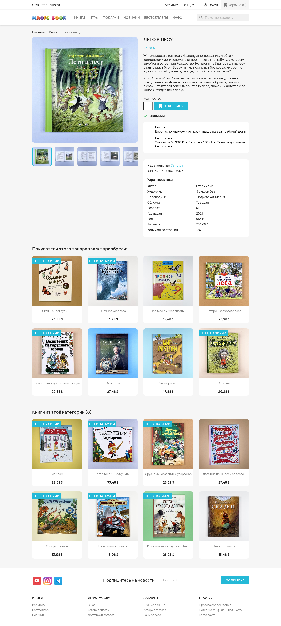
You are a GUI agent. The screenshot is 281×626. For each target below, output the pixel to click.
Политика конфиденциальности (220, 610)
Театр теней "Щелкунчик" (112, 474)
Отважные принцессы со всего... (224, 474)
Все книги (38, 605)
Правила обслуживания (215, 605)
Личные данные (154, 605)
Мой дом (57, 474)
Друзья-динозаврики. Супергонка (168, 474)
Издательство (158, 165)
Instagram (47, 581)
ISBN (151, 171)
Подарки (111, 17)
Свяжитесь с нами (46, 5)
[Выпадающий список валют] (189, 5)
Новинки (132, 17)
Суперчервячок (57, 546)
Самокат (177, 165)
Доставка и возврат (101, 615)
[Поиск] (223, 17)
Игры (94, 17)
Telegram (58, 581)
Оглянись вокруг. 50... (57, 311)
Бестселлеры (156, 17)
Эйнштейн (113, 383)
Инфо (177, 17)
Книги (79, 17)
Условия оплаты (98, 610)
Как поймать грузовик (112, 546)
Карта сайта (207, 615)
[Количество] (148, 106)
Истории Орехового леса (224, 311)
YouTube (37, 581)
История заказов (154, 610)
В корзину (170, 106)
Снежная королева (113, 311)
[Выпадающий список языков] (171, 5)
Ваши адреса (152, 615)
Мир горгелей (168, 383)
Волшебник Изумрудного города (57, 383)
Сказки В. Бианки (224, 546)
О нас (91, 605)
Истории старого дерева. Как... (168, 546)
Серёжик (224, 383)
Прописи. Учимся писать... (168, 311)
